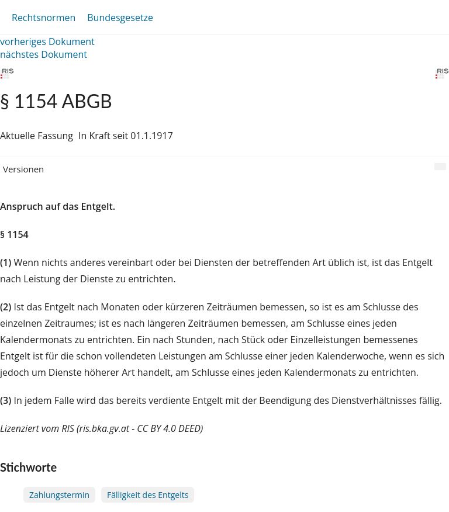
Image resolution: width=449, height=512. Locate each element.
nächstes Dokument (43, 54)
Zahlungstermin (59, 494)
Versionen (23, 169)
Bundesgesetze (120, 17)
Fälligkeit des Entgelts (147, 494)
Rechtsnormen (43, 17)
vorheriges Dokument (47, 41)
